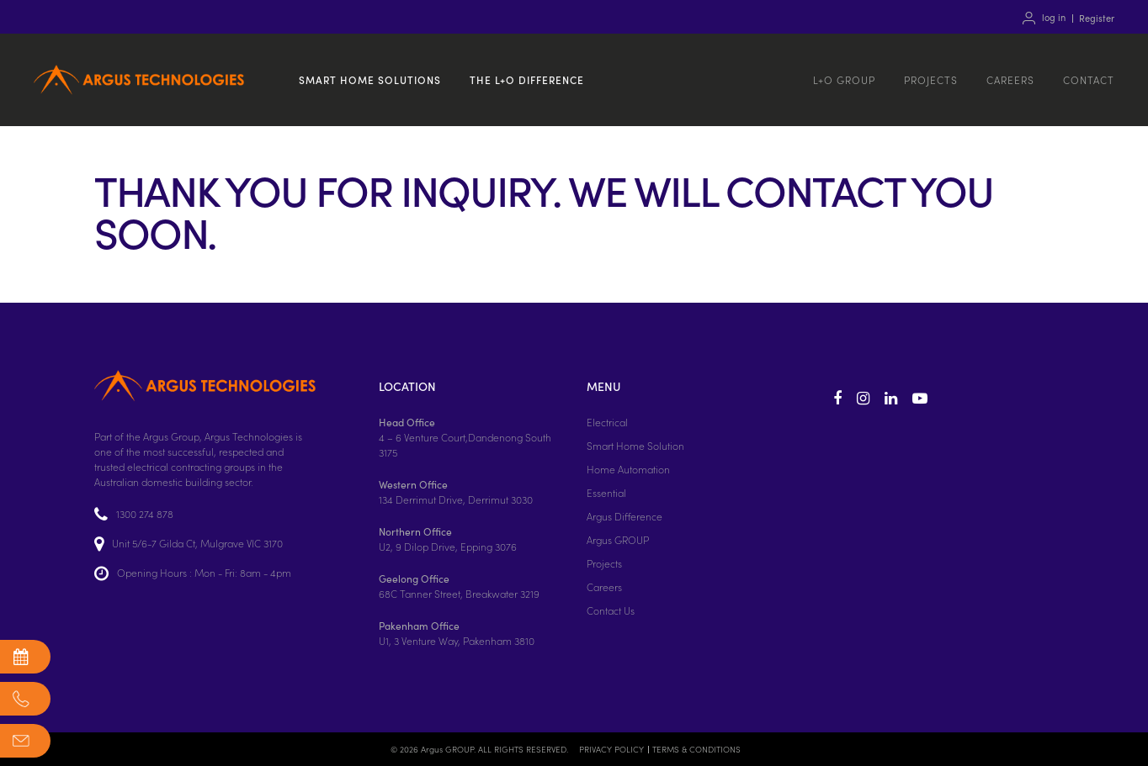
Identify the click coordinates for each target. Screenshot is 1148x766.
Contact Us (611, 610)
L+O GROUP (844, 79)
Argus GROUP (618, 539)
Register (1096, 17)
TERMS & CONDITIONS (696, 749)
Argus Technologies (139, 99)
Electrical (607, 422)
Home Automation (628, 469)
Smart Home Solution (635, 445)
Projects (931, 79)
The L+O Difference (527, 79)
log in (1054, 17)
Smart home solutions (370, 79)
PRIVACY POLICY (611, 749)
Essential (606, 492)
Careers (1010, 79)
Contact (1088, 79)
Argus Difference (624, 516)
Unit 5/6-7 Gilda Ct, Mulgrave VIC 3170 (197, 543)
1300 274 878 (144, 513)
